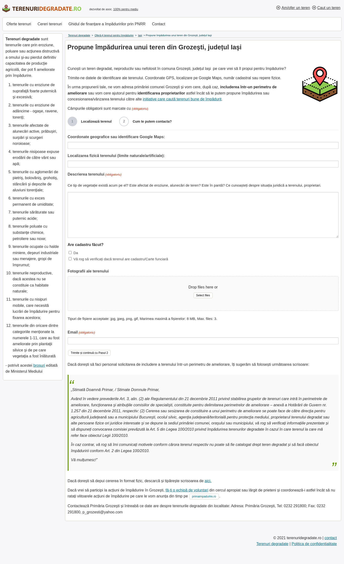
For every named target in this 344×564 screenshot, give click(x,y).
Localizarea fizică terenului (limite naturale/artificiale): (116, 156)
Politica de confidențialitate (314, 544)
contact (330, 538)
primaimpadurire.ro (204, 496)
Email (81, 332)
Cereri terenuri (50, 24)
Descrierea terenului (95, 174)
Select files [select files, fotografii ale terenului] (203, 295)
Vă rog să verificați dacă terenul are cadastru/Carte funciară (120, 259)
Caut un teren (328, 8)
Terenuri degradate (272, 544)
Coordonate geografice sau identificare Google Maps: (116, 137)
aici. (208, 481)
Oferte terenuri (18, 24)
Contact (158, 24)
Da (75, 253)
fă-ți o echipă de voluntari (187, 490)
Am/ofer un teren (295, 8)
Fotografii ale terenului (88, 271)
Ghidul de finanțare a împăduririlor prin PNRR (106, 24)
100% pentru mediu (125, 9)
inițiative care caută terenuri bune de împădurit (182, 99)
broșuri (39, 365)
